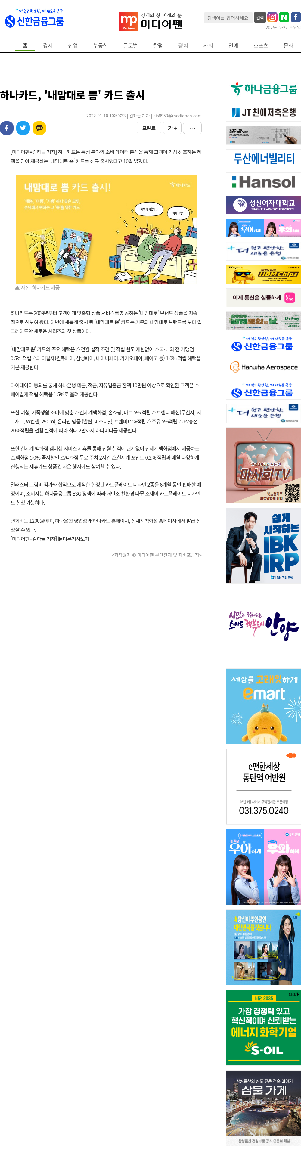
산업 (73, 45)
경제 (48, 45)
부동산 (100, 45)
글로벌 (130, 45)
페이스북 (7, 128)
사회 (208, 45)
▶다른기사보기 (73, 538)
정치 (183, 45)
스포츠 (261, 45)
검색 (260, 17)
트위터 (23, 128)
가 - (192, 128)
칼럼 (158, 45)
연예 (233, 45)
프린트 (149, 128)
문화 (288, 45)
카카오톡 (39, 128)
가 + (172, 128)
